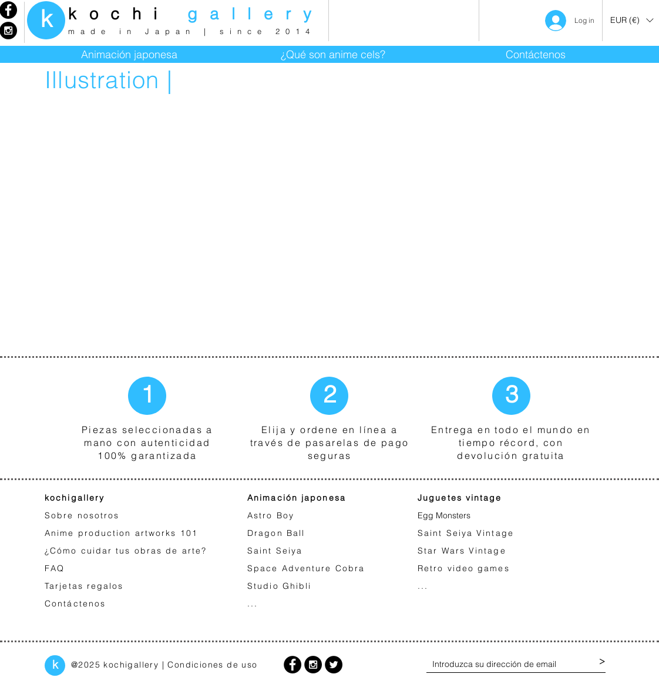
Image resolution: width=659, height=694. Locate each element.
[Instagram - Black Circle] (313, 664)
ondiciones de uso (216, 664)
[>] (602, 661)
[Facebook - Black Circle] (292, 664)
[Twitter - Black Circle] (333, 664)
